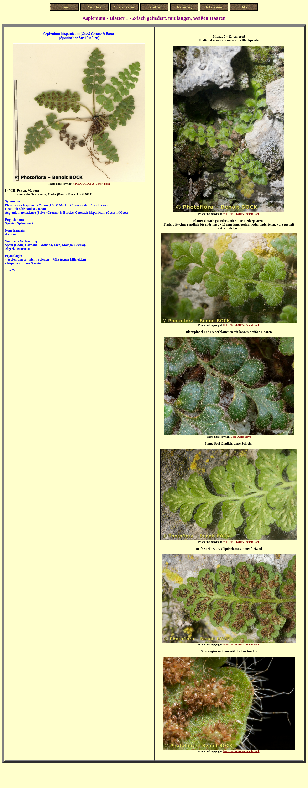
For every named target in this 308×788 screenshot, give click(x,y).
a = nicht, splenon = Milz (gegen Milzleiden (54, 259)
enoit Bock (91, 183)
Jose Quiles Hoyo (241, 436)
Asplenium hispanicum (61, 33)
